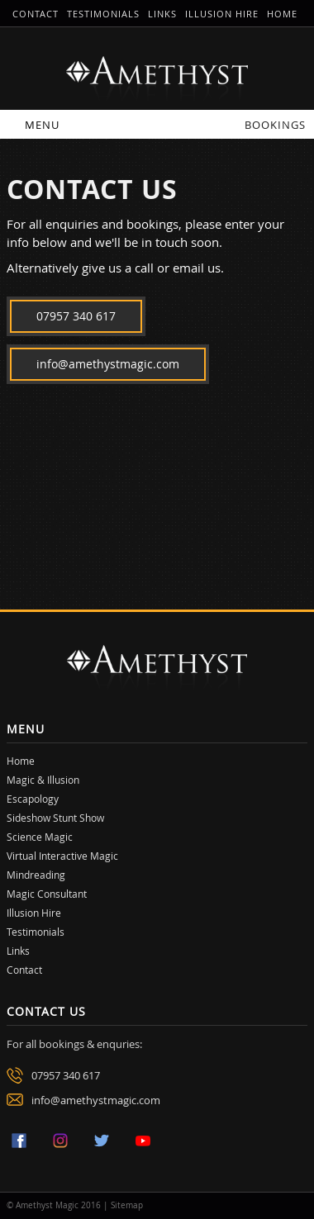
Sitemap (127, 1205)
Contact (35, 13)
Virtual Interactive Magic (62, 855)
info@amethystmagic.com (107, 364)
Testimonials (103, 13)
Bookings (275, 124)
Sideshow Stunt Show (55, 817)
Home (282, 13)
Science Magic (40, 836)
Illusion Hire (222, 13)
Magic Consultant (47, 893)
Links (162, 13)
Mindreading (36, 874)
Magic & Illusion (43, 779)
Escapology (33, 798)
